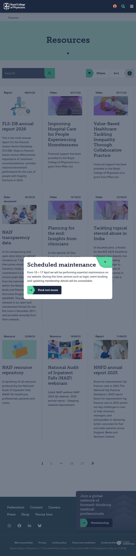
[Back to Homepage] (34, 6)
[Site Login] (114, 6)
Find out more (42, 290)
